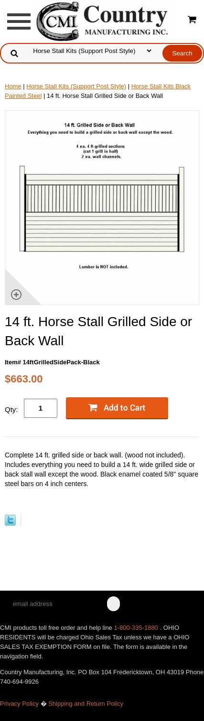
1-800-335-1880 (137, 627)
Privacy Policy (19, 703)
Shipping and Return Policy (85, 703)
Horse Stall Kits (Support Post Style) (76, 86)
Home (13, 86)
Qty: (11, 409)
